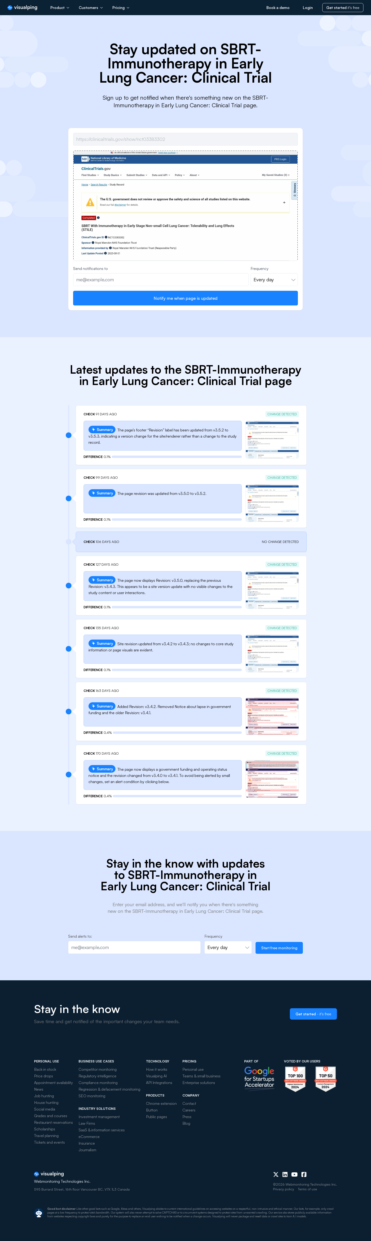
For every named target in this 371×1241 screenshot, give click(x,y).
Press (186, 1116)
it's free (342, 7)
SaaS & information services (102, 1130)
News (38, 1089)
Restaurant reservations (53, 1122)
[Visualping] (22, 7)
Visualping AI (156, 1076)
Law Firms (87, 1123)
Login (308, 7)
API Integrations (159, 1082)
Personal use (193, 1069)
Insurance (87, 1143)
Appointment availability (53, 1082)
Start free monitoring (279, 947)
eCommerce (89, 1136)
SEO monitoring (92, 1095)
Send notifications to (90, 268)
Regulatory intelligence (97, 1076)
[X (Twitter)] (276, 1174)
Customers (91, 7)
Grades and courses (50, 1115)
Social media (44, 1109)
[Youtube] (294, 1174)
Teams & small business (201, 1076)
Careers (188, 1110)
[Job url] (185, 139)
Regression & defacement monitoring (109, 1089)
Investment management (99, 1116)
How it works (156, 1069)
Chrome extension (161, 1103)
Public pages (156, 1116)
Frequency (260, 268)
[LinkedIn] (285, 1174)
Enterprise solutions (198, 1082)
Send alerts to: (80, 936)
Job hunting (44, 1095)
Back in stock (45, 1069)
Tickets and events (49, 1142)
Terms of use (307, 1189)
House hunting (46, 1102)
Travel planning (46, 1135)
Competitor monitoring (98, 1069)
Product (59, 7)
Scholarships (44, 1129)
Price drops (43, 1076)
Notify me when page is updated (185, 298)
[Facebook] (303, 1174)
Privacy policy (283, 1189)
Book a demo (278, 7)
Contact (189, 1103)
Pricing (120, 7)
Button (152, 1110)
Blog (186, 1123)
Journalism (87, 1149)
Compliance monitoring (98, 1082)
